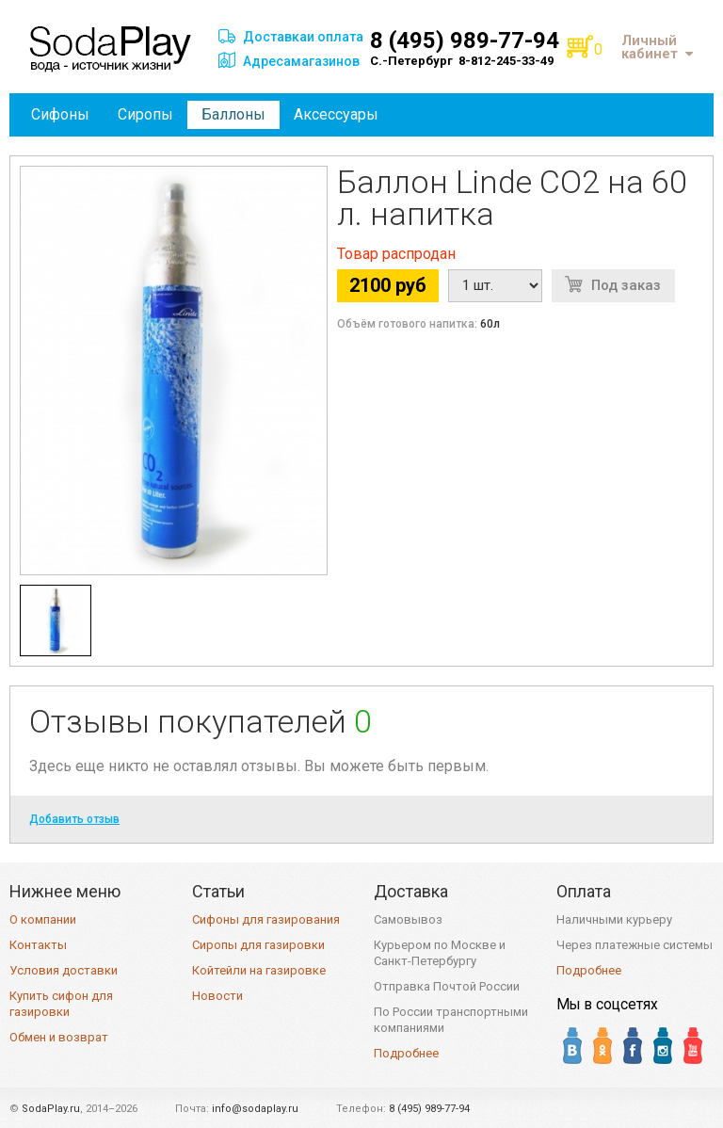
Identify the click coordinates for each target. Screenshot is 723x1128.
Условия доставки (63, 970)
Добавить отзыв (74, 819)
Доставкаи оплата (303, 36)
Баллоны (233, 114)
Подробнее (406, 1053)
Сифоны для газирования (266, 919)
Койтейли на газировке (259, 970)
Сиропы (145, 114)
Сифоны (60, 114)
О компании (42, 919)
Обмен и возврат (58, 1037)
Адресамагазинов (301, 61)
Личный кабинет (657, 47)
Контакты (38, 945)
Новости (217, 996)
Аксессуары (336, 114)
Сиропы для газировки (258, 945)
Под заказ (626, 285)
